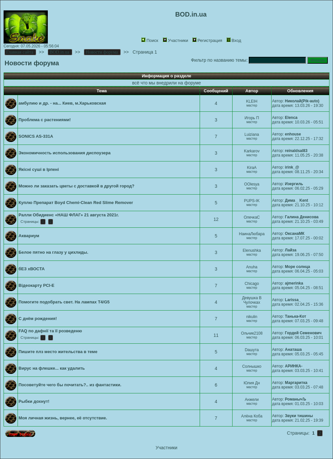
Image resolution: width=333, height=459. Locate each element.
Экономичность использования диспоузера (65, 152)
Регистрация (207, 40)
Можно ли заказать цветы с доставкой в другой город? (76, 186)
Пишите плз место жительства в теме (58, 351)
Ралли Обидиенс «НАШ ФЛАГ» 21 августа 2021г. (69, 214)
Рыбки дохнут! (34, 401)
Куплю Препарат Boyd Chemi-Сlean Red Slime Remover (76, 202)
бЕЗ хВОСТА (32, 268)
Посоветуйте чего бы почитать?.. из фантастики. (70, 384)
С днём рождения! (38, 318)
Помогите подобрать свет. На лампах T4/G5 (64, 302)
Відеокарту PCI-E (36, 285)
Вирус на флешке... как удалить (52, 368)
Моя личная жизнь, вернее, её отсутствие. (63, 417)
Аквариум (29, 235)
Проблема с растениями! (45, 119)
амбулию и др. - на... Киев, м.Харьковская (62, 103)
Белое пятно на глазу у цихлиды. (53, 252)
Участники (175, 40)
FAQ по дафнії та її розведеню (50, 330)
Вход (234, 40)
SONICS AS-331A (36, 136)
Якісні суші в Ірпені (39, 169)
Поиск (149, 40)
